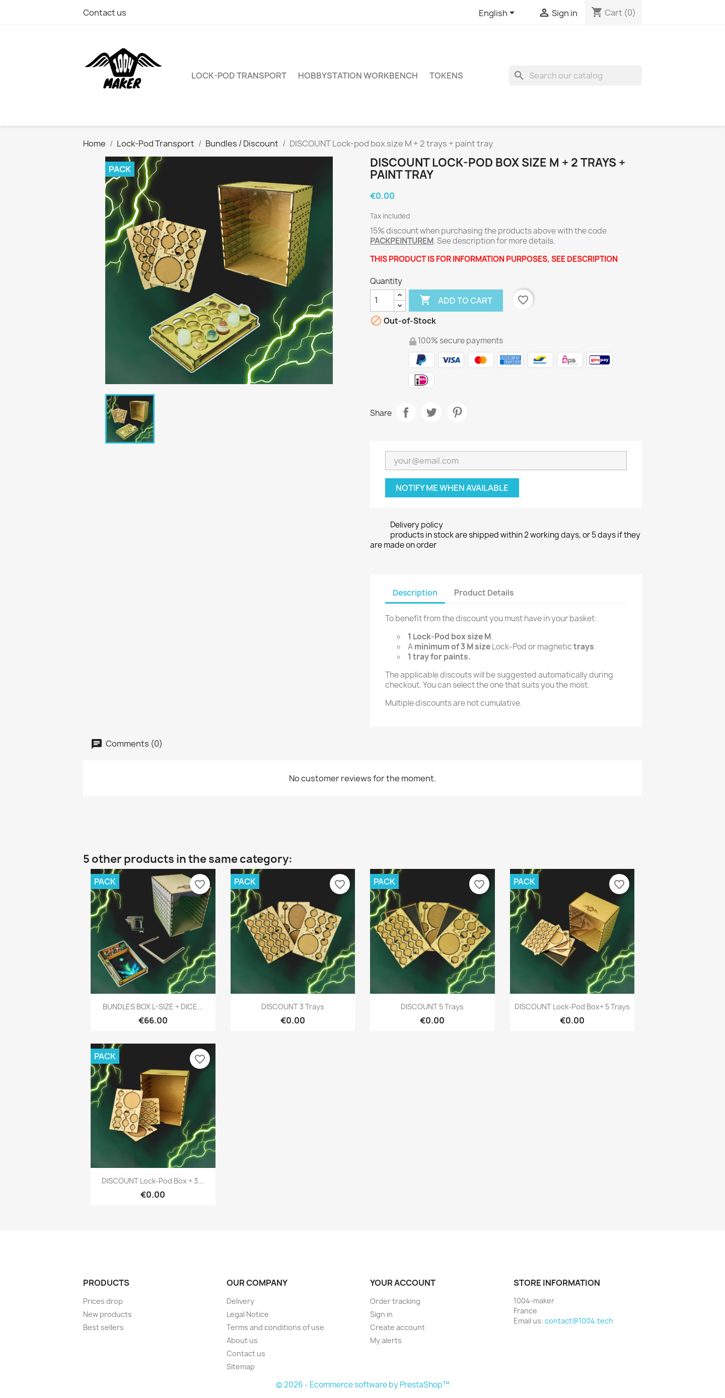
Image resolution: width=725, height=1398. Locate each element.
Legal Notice (248, 1314)
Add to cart (455, 300)
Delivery (240, 1301)
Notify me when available (452, 487)
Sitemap (241, 1366)
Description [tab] (415, 592)
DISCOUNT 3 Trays (292, 1006)
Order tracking (395, 1301)
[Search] (575, 75)
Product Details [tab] (484, 592)
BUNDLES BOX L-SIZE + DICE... (153, 1006)
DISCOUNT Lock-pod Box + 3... (153, 1181)
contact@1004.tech (579, 1321)
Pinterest (457, 412)
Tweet (431, 412)
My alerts (386, 1340)
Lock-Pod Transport (238, 75)
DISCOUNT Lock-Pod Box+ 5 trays (572, 1006)
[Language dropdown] (498, 14)
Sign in (381, 1314)
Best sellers (103, 1327)
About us (242, 1340)
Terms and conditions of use (275, 1327)
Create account (397, 1327)
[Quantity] (382, 300)
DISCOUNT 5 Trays (432, 1006)
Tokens (446, 75)
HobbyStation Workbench (358, 75)
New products (107, 1314)
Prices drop (103, 1301)
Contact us (104, 12)
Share (406, 412)
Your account (403, 1282)
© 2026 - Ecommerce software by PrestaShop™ (363, 1384)
